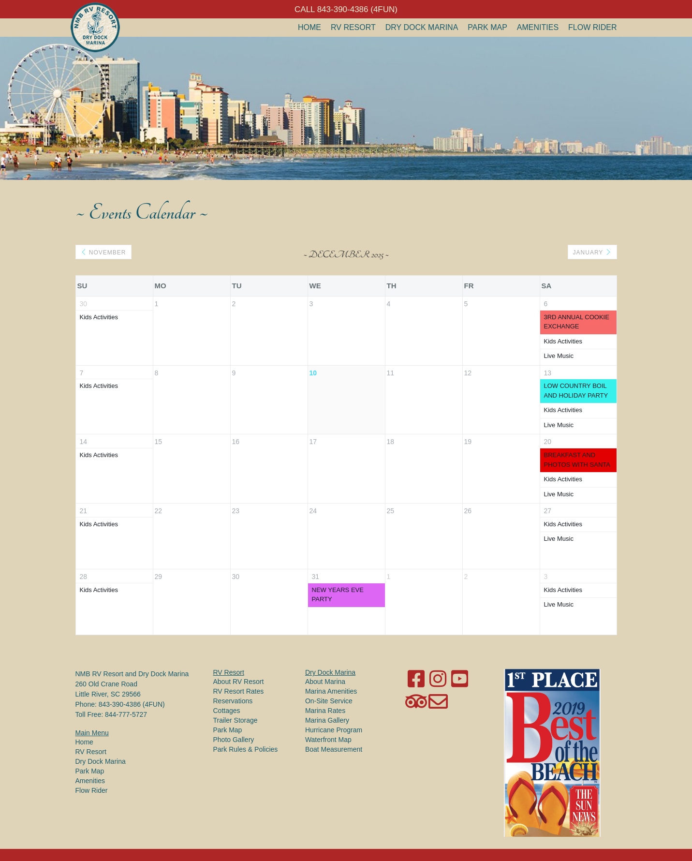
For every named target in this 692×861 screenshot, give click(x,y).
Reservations (233, 701)
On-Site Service (329, 701)
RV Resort (353, 27)
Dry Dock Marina (421, 27)
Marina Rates (325, 710)
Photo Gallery (233, 739)
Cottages (226, 710)
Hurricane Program (333, 730)
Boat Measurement (333, 749)
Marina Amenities (331, 691)
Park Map (487, 27)
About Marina (325, 681)
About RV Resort (238, 681)
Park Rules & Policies (245, 749)
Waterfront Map (328, 739)
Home (309, 27)
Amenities (538, 27)
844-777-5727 (126, 714)
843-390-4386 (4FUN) (132, 704)
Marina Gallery (327, 720)
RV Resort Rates (238, 691)
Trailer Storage (235, 720)
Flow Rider (592, 27)
